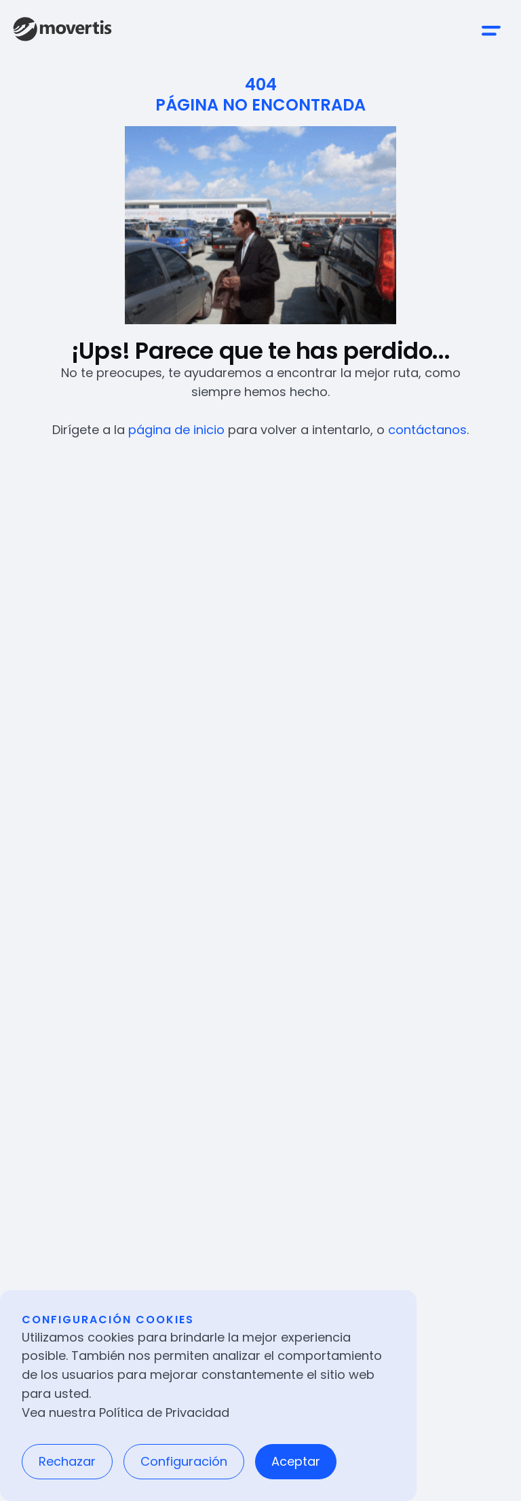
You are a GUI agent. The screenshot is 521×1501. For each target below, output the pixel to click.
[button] (491, 30)
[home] (62, 30)
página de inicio (176, 429)
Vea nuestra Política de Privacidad (125, 1412)
